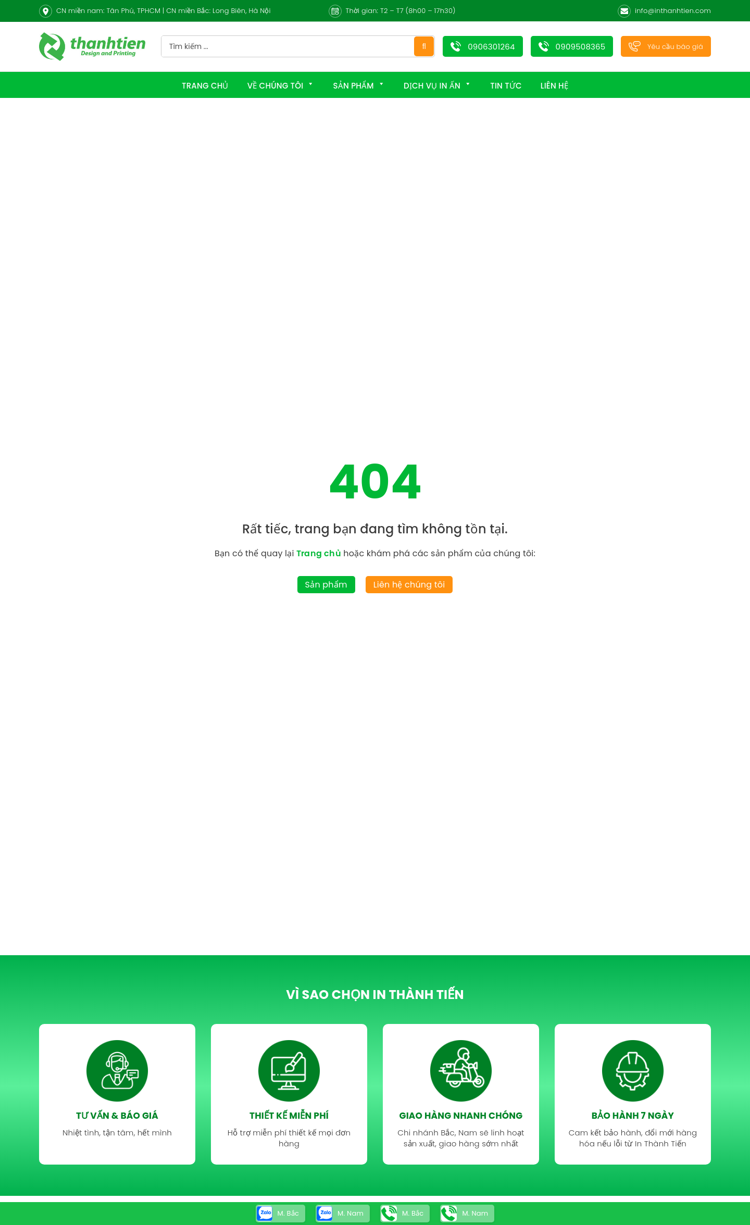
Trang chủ (205, 85)
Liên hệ (554, 85)
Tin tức (506, 85)
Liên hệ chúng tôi (409, 585)
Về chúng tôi (281, 86)
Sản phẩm (359, 86)
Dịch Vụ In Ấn (437, 86)
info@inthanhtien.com (673, 11)
